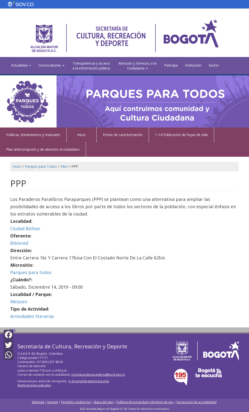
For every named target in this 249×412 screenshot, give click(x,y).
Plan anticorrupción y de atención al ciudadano (43, 149)
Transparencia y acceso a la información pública (91, 65)
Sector (214, 65)
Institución (193, 65)
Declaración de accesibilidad (196, 402)
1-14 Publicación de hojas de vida (181, 134)
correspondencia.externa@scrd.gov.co (98, 375)
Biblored (19, 243)
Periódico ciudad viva (76, 402)
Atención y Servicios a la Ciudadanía (137, 65)
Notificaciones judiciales (34, 385)
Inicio (81, 134)
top (13, 329)
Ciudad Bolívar (25, 228)
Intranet (52, 402)
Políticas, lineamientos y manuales (33, 134)
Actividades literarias (32, 316)
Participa (171, 65)
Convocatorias (51, 65)
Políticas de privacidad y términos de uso (144, 402)
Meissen (18, 301)
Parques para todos (31, 272)
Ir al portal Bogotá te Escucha (89, 381)
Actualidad (21, 65)
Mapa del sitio (103, 402)
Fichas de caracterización (122, 134)
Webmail (38, 402)
